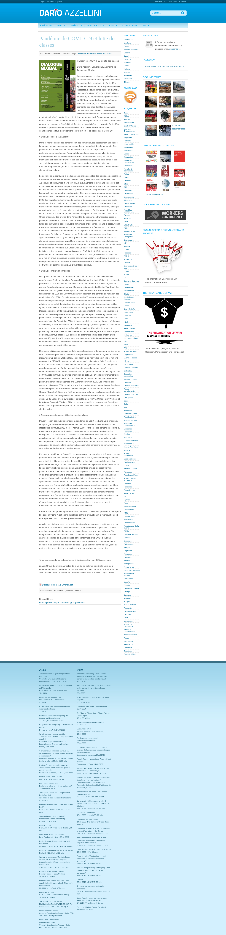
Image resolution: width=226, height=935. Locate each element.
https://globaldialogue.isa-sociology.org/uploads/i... (63, 602)
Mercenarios (129, 567)
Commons (128, 190)
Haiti (126, 319)
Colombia (128, 371)
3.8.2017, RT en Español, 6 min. (90, 903)
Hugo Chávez (129, 328)
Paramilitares (129, 490)
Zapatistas (128, 651)
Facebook (128, 253)
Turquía (127, 601)
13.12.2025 (81, 681)
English (43, 2)
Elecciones (128, 641)
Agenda (113, 25)
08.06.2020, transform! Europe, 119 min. (93, 845)
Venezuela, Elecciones (128, 625)
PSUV (126, 531)
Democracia (129, 197)
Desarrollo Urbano (131, 588)
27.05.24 (42, 711)
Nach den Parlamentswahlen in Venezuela (56, 850)
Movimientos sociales (129, 574)
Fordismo (128, 259)
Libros (61, 25)
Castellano (128, 40)
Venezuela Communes (86, 813)
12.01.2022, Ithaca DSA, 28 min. (90, 815)
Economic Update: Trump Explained (91, 907)
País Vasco (128, 150)
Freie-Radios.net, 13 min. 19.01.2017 (54, 837)
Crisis (126, 401)
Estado (127, 585)
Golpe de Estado (130, 534)
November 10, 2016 (85, 910)
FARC (126, 256)
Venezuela (128, 621)
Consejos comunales (128, 375)
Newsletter (158, 2)
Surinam (127, 595)
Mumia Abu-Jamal (131, 447)
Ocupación (128, 157)
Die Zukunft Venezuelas (48, 783)
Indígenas (128, 335)
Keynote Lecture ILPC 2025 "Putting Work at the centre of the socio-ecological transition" (94, 688)
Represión (128, 551)
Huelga (127, 592)
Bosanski (127, 53)
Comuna (127, 382)
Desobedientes (130, 611)
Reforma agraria (130, 414)
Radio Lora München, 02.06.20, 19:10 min (56, 773)
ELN (125, 228)
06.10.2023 (81, 725)
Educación (128, 166)
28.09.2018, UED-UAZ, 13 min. (89, 864)
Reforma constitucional (129, 630)
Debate (80, 879)
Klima (126, 361)
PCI (125, 497)
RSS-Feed (168, 2)
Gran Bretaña (129, 309)
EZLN (126, 250)
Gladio (126, 294)
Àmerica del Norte (131, 475)
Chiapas (127, 181)
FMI (125, 348)
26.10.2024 (81, 709)
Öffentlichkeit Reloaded (48, 911)
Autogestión (129, 564)
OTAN (126, 465)
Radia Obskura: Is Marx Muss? (51, 871)
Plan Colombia (130, 506)
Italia (126, 345)
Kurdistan (128, 411)
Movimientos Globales (129, 298)
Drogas (127, 215)
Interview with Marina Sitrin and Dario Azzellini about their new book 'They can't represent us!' (55, 883)
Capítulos (76, 25)
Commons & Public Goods (87, 819)
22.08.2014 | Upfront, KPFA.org (52, 888)
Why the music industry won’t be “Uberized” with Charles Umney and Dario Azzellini (56, 736)
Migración (128, 437)
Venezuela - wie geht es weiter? (52, 816)
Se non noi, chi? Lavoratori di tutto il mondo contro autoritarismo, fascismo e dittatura (93, 803)
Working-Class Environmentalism (90, 722)
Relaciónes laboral (94, 54)
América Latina (130, 417)
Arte (125, 407)
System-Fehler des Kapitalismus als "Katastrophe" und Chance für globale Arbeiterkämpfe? (54, 767)
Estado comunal (130, 379)
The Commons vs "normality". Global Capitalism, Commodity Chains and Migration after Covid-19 (92, 840)
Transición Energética (128, 236)
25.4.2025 (81, 693)
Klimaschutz (129, 364)
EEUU (126, 222)
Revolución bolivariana (128, 170)
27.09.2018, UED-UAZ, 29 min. (89, 875)
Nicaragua (128, 472)
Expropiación (129, 240)
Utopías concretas (131, 386)
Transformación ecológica (130, 479)
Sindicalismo (129, 291)
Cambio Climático (131, 367)
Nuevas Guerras (130, 469)
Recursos (128, 554)
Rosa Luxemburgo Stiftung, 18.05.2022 (92, 773)
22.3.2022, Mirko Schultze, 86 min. (91, 797)
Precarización (129, 523)
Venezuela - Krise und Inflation (51, 835)
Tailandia (127, 598)
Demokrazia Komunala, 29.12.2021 (91, 755)
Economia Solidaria (132, 570)
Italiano (127, 69)
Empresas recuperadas (129, 161)
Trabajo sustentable (128, 454)
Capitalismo (81, 54)
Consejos (128, 541)
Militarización (129, 444)
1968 (126, 113)
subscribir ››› (175, 49)
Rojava (127, 560)
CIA (125, 187)
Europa (127, 246)
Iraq (125, 341)
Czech (126, 56)
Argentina (128, 137)
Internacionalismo (131, 338)
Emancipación (129, 231)
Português (128, 75)
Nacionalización (130, 635)
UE (125, 243)
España (127, 582)
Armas (126, 638)
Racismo (127, 538)
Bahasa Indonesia (131, 49)
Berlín (126, 154)
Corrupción (128, 398)
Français (127, 62)
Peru (126, 503)
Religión (127, 547)
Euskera (127, 59)
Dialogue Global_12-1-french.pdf (57, 585)
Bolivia (126, 174)
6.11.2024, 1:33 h (84, 702)
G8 (125, 278)
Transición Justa (130, 351)
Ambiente (128, 608)
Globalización (129, 302)
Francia (127, 263)
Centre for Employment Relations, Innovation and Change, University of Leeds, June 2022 (54, 744)
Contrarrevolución (131, 394)
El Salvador (128, 225)
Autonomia (128, 147)
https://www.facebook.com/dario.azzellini (164, 66)
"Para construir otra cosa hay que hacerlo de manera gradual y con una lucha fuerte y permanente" (56, 753)
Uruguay (127, 614)
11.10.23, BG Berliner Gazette (51, 721)
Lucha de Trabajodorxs (129, 130)
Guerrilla (127, 315)
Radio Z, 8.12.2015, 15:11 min (51, 853)
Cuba (126, 404)
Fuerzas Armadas (131, 441)
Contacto (182, 2)
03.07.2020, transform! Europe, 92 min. (92, 833)
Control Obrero (130, 126)
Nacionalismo (129, 462)
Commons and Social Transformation (92, 706)
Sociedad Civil (129, 654)
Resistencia (128, 644)
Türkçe (126, 82)
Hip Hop (127, 322)
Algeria (127, 119)
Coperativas (129, 287)
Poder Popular (130, 516)
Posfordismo (129, 519)
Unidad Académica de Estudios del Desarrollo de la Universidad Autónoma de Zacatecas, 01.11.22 (94, 785)
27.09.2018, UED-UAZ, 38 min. (89, 882)
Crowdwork (128, 194)
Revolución (128, 557)
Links (175, 2)
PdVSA (127, 500)
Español (58, 2)
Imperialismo (129, 332)
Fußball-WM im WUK (47, 892)
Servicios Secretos (131, 281)
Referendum (129, 544)
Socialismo (128, 579)
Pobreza (127, 141)
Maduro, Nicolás (130, 420)
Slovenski (128, 79)
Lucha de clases (130, 358)
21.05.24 (42, 702)
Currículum (129, 25)
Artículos (46, 25)
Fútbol (126, 274)
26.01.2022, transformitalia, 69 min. (91, 808)
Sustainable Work (84, 729)
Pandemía (107, 54)
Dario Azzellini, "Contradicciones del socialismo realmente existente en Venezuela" (91, 858)
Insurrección (129, 144)
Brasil (126, 177)
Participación (129, 493)
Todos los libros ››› (154, 194)
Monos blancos (130, 605)
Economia (128, 648)
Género (127, 284)
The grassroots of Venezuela (50, 901)
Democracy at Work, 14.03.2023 (52, 730)
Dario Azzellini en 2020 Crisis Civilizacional (94, 849)
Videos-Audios (95, 25)
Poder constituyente (129, 390)
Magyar (127, 72)
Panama (127, 484)
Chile (126, 184)
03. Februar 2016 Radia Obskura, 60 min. (56, 846)
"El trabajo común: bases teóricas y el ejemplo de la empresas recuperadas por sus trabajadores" (93, 749)
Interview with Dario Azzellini (50, 777)
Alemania (128, 200)
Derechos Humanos (128, 430)
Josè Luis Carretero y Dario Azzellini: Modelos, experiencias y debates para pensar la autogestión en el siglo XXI (92, 676)
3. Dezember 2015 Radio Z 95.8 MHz (54, 867)
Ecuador (127, 218)
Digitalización (129, 203)
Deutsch (50, 2)
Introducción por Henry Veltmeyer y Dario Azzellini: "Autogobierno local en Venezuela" (93, 870)
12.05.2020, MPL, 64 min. (87, 852)
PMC (126, 513)
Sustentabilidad (130, 459)
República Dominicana (129, 211)
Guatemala (128, 312)
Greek (126, 66)
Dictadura (128, 207)
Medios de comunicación (129, 424)
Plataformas (129, 510)
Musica (127, 450)
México (127, 434)
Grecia (126, 306)
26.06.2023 (81, 743)
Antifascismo (129, 123)
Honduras (128, 325)
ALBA (126, 116)
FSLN (126, 271)
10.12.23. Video (83, 718)
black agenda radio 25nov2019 (51, 779)
